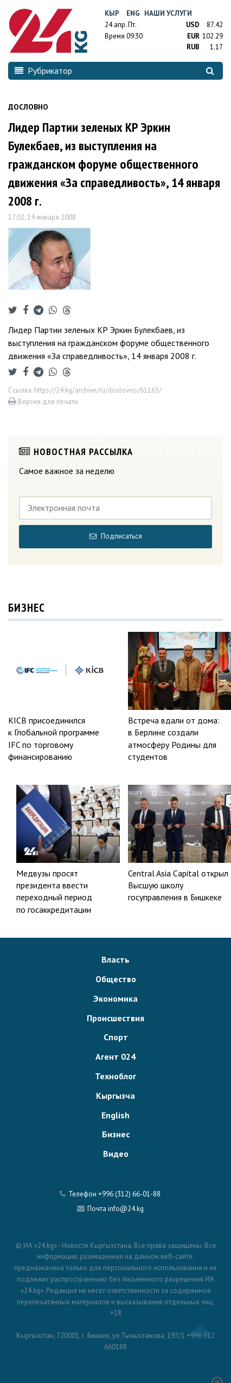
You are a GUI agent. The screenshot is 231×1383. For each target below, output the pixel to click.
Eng (133, 13)
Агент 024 (115, 1056)
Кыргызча (115, 1095)
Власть (115, 959)
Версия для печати (43, 401)
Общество (115, 979)
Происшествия (115, 1018)
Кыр (112, 13)
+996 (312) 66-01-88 (129, 1194)
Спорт (116, 1037)
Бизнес (116, 1134)
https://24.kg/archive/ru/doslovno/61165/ (98, 390)
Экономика (115, 998)
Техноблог (115, 1076)
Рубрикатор (43, 70)
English (115, 1115)
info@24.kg (126, 1208)
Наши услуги (168, 13)
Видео (116, 1153)
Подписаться (115, 536)
